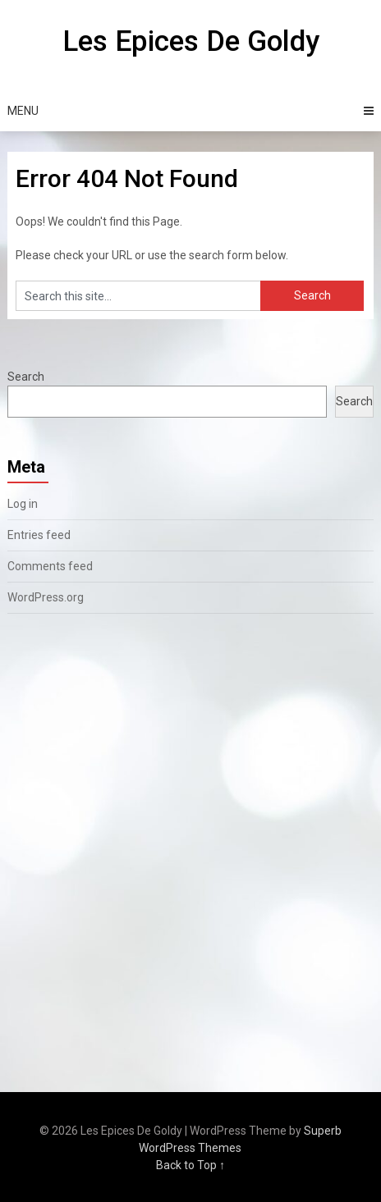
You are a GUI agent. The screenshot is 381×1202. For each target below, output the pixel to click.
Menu (23, 110)
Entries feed (39, 535)
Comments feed (50, 566)
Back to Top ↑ (190, 1165)
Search (25, 376)
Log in (22, 503)
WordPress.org (45, 597)
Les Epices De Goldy (190, 41)
